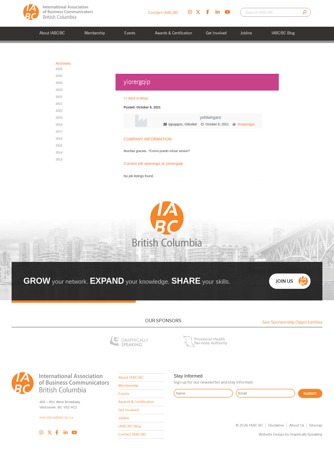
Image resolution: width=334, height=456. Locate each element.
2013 (59, 159)
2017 (59, 131)
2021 (59, 103)
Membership (128, 386)
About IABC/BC (131, 377)
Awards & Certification (136, 402)
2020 (59, 110)
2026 (59, 69)
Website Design (271, 434)
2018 (59, 124)
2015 (59, 145)
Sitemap (315, 425)
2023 (59, 89)
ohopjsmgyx (246, 124)
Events (123, 394)
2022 (59, 96)
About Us (296, 425)
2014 (59, 152)
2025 (59, 76)
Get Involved (128, 410)
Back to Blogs (138, 98)
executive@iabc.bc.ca (56, 417)
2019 (59, 117)
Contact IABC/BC (163, 12)
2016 (59, 138)
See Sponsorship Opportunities (292, 322)
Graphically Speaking (306, 434)
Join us (292, 281)
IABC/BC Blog (129, 426)
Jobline (123, 418)
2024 (59, 83)
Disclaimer (276, 425)
